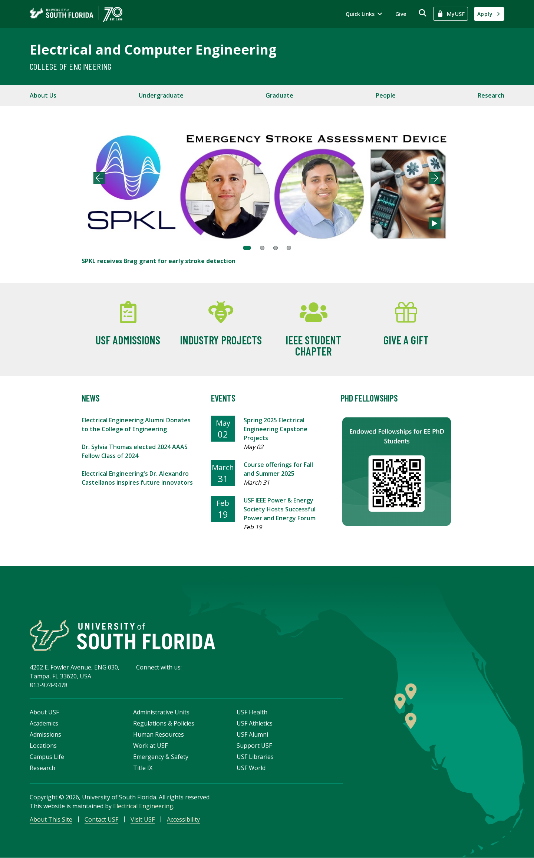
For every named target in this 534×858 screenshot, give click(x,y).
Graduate (279, 95)
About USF (44, 712)
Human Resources (158, 734)
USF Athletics (255, 723)
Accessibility (183, 819)
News (91, 398)
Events (223, 398)
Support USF (254, 745)
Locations (43, 745)
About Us (43, 95)
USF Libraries (255, 757)
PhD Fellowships (369, 398)
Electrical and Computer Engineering (153, 49)
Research (491, 95)
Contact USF (101, 819)
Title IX (142, 768)
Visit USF (143, 819)
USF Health (252, 712)
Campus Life (47, 757)
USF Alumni (252, 734)
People (386, 95)
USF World (251, 768)
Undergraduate (161, 95)
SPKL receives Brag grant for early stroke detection (158, 261)
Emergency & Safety (160, 757)
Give (400, 13)
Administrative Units (161, 712)
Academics (44, 723)
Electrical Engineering (143, 806)
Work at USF (150, 745)
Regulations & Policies (163, 723)
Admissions (45, 734)
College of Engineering (71, 66)
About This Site (51, 819)
